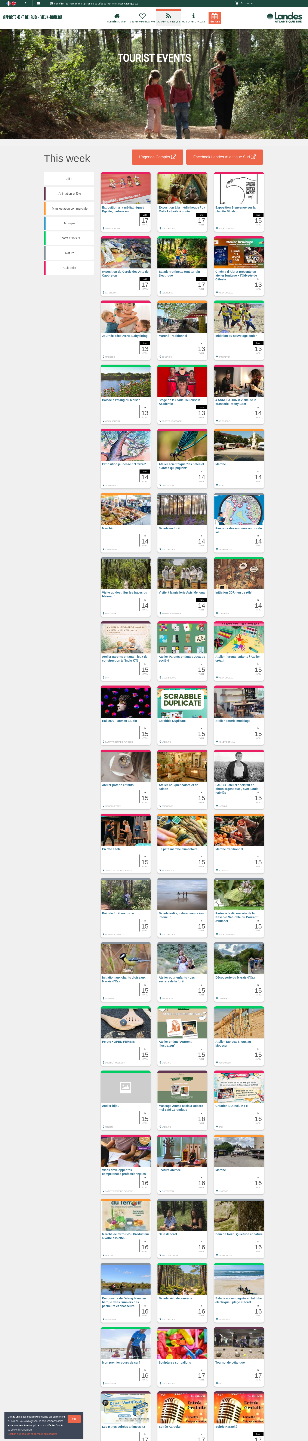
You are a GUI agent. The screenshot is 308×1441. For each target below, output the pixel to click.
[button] (125, 204)
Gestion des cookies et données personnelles (32, 1433)
